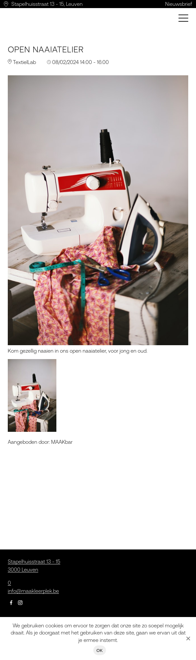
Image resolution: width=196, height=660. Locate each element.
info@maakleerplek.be (33, 591)
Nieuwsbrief (178, 4)
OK (100, 650)
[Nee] (188, 638)
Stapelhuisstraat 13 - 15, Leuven (47, 4)
